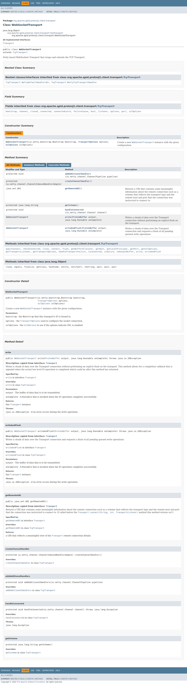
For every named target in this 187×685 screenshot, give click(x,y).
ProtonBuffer (79, 217)
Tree (38, 3)
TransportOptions (88, 142)
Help (58, 3)
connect (55, 249)
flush (65, 249)
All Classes (6, 8)
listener (103, 111)
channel (23, 111)
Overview (5, 3)
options (114, 111)
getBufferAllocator (82, 249)
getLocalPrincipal (117, 249)
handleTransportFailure (72, 251)
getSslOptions (149, 249)
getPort (134, 249)
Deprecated (48, 3)
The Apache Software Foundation (31, 682)
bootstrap (11, 111)
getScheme (70, 205)
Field (21, 12)
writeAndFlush (73, 228)
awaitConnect (13, 249)
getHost (100, 249)
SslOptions (12, 145)
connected (45, 111)
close (46, 249)
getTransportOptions (44, 251)
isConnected (95, 251)
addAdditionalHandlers (78, 174)
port (123, 111)
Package (16, 3)
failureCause (80, 111)
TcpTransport (20, 52)
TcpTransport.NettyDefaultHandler (25, 82)
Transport (8, 43)
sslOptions (135, 111)
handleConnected (74, 210)
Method (39, 12)
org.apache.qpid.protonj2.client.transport (34, 20)
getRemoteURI (72, 188)
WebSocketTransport (17, 142)
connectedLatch (62, 111)
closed (34, 111)
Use (32, 3)
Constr (29, 12)
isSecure (109, 251)
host (93, 111)
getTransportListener (18, 251)
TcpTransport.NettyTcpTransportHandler (74, 82)
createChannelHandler (77, 181)
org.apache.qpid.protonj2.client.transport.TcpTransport (35, 33)
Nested (14, 12)
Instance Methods (34, 165)
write (68, 217)
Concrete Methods (59, 165)
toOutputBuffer (125, 251)
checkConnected (31, 249)
